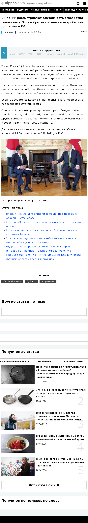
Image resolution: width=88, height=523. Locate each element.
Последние (7, 10)
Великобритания (12, 281)
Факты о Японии (40, 10)
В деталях (22, 10)
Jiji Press (31, 281)
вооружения (48, 281)
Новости (57, 10)
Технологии (23, 32)
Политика (9, 32)
